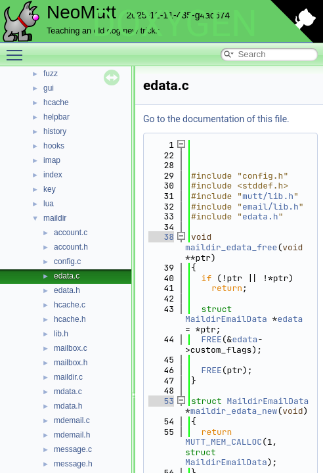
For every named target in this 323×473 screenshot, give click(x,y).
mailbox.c (70, 348)
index (52, 174)
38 (161, 236)
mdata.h (68, 406)
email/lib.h (270, 206)
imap (51, 160)
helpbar (56, 117)
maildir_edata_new (234, 411)
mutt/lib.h (267, 196)
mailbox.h (70, 362)
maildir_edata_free (231, 247)
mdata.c (68, 391)
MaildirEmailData (226, 319)
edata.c (66, 276)
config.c (67, 261)
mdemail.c (72, 420)
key (49, 189)
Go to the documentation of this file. (216, 119)
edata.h (67, 290)
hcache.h (70, 319)
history (54, 131)
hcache (56, 102)
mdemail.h (72, 434)
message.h (73, 463)
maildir (54, 218)
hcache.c (69, 304)
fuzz (50, 73)
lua (48, 203)
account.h (71, 247)
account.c (70, 232)
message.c (73, 449)
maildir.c (68, 377)
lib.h (61, 333)
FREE (212, 339)
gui (48, 88)
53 (161, 401)
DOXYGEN (174, 23)
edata (290, 319)
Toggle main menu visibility (18, 49)
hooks (53, 145)
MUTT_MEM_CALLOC (223, 441)
